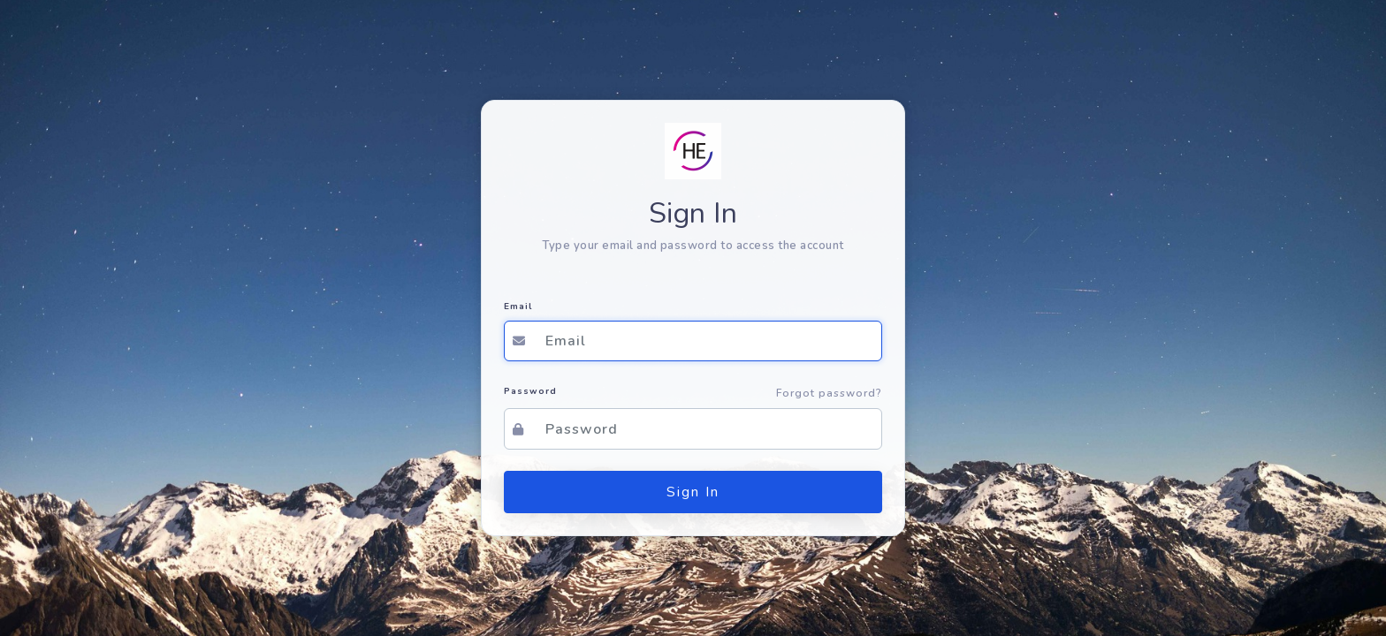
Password (530, 391)
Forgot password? (829, 393)
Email (518, 306)
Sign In (693, 492)
